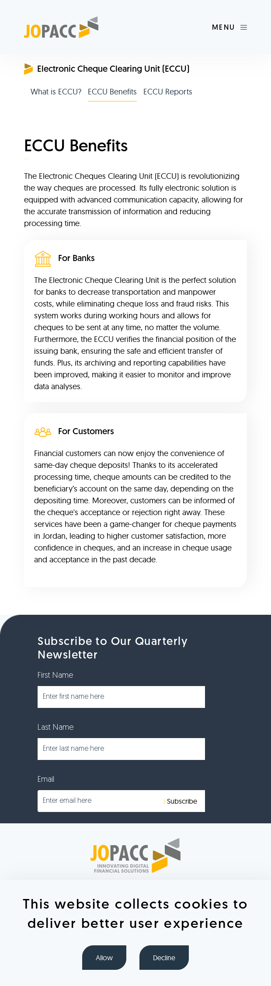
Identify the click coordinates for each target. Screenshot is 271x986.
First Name (55, 676)
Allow (104, 957)
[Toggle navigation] (229, 27)
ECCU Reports (167, 92)
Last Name (56, 728)
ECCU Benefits (112, 92)
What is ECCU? (56, 92)
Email (46, 780)
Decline (164, 957)
